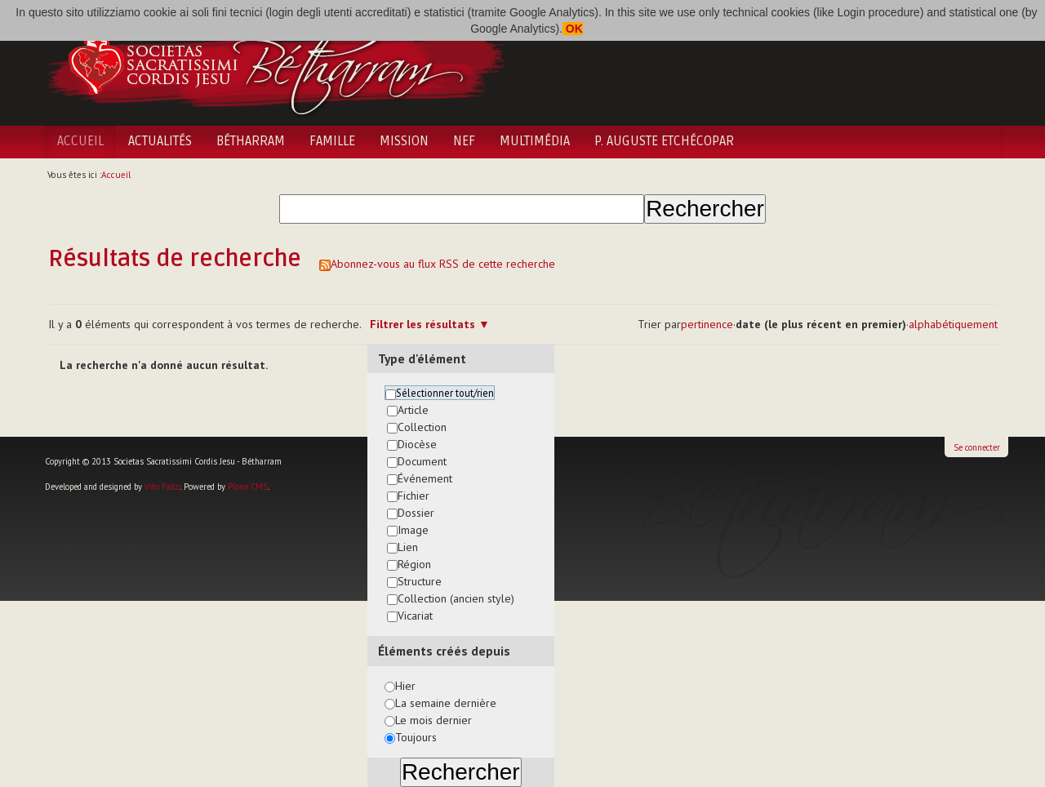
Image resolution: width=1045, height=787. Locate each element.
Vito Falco (162, 486)
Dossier (416, 512)
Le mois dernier (433, 720)
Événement (425, 478)
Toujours (416, 737)
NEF (464, 141)
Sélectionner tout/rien (445, 392)
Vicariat (415, 615)
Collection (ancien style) (456, 598)
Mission (404, 141)
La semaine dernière (445, 703)
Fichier (413, 495)
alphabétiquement (953, 324)
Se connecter (977, 447)
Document (422, 461)
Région (414, 564)
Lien (408, 547)
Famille (332, 141)
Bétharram (250, 141)
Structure (420, 581)
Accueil (80, 141)
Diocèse (417, 444)
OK (573, 28)
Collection (422, 427)
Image (413, 529)
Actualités (160, 141)
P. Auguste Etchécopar (664, 141)
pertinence (707, 324)
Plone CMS (248, 486)
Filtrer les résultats (422, 324)
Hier (405, 685)
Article (413, 409)
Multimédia (535, 141)
